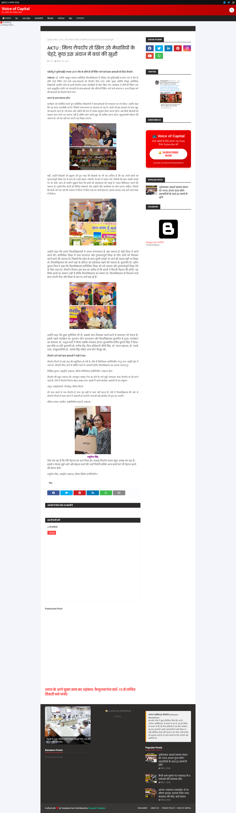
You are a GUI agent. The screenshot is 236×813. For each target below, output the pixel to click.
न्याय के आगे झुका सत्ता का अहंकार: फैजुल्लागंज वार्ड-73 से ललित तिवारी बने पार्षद (90, 691)
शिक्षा (55, 40)
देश (16, 18)
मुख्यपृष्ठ (50, 40)
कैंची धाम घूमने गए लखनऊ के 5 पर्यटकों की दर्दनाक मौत (174, 777)
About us (155, 808)
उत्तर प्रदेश (26, 18)
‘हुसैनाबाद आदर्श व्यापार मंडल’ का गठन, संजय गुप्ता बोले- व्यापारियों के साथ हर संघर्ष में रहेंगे (173, 192)
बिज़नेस (50, 18)
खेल (70, 18)
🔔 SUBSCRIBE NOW (168, 154)
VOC (51, 61)
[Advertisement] (168, 302)
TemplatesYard (68, 808)
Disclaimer (142, 808)
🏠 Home (6, 18)
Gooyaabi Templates (97, 808)
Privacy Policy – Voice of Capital (176, 808)
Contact (80, 18)
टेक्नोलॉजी (39, 18)
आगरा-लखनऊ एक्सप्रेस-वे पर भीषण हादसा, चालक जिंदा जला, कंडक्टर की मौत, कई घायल (173, 793)
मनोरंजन (61, 18)
